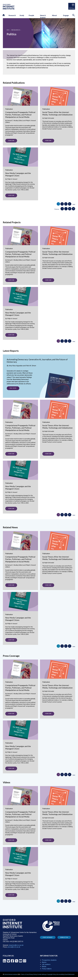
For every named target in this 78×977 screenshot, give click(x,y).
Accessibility (60, 974)
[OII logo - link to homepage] (8, 9)
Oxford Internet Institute (10, 974)
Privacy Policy (33, 974)
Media (44, 966)
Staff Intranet (48, 937)
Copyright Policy (51, 974)
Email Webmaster (69, 974)
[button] (4, 15)
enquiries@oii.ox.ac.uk (16, 945)
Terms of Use (24, 974)
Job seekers (46, 964)
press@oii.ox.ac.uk (14, 947)
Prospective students (49, 960)
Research (15, 30)
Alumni (44, 962)
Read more (13, 388)
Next (74, 204)
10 (73, 208)
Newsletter (64, 937)
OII (8, 30)
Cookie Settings (42, 974)
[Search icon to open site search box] (73, 15)
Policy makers (46, 969)
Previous (56, 209)
